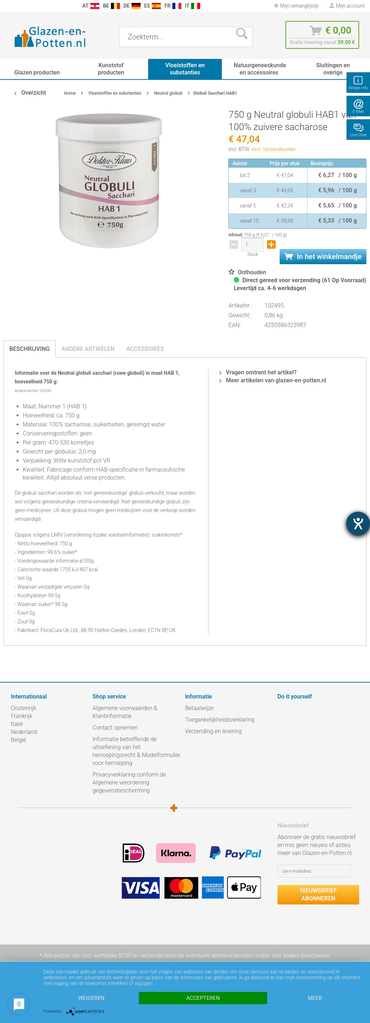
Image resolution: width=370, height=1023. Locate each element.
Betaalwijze (199, 708)
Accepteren (203, 998)
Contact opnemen (115, 727)
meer (315, 998)
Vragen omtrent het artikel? (258, 372)
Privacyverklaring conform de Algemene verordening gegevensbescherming (129, 782)
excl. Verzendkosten (273, 149)
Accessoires (145, 348)
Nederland (24, 731)
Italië (17, 724)
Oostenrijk (23, 708)
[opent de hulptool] (358, 524)
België (18, 739)
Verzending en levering (213, 731)
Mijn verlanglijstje (296, 6)
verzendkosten (158, 955)
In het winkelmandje (323, 256)
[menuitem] (7, 5)
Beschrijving (29, 348)
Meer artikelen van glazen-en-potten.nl (272, 380)
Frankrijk (22, 716)
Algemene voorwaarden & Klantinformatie (124, 712)
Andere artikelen (88, 348)
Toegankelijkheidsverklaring (219, 719)
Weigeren (91, 998)
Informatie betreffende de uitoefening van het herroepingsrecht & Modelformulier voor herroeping (136, 751)
